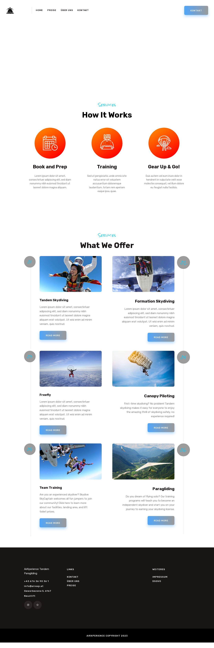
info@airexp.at (34, 591)
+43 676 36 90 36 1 (36, 586)
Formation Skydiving (154, 302)
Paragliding (163, 492)
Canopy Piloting (159, 397)
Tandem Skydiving (57, 302)
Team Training (53, 492)
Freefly (47, 397)
